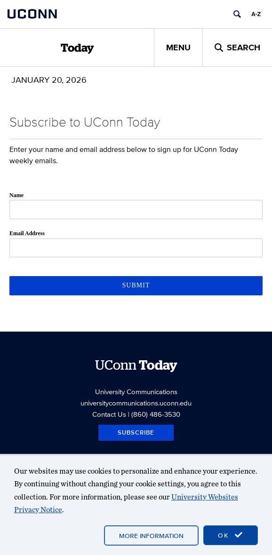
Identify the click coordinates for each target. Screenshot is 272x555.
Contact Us (109, 414)
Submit (136, 285)
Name (16, 195)
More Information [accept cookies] (151, 535)
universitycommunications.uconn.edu (136, 403)
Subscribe (136, 432)
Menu (178, 47)
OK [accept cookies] (230, 535)
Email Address (27, 233)
